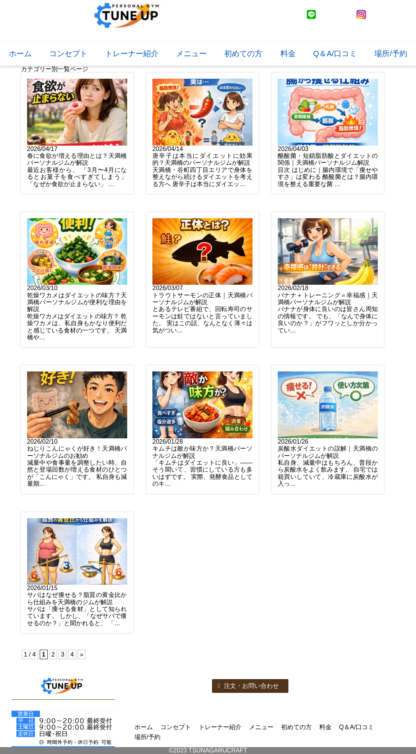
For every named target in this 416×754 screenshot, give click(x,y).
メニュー (191, 53)
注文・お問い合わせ (248, 686)
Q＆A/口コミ (335, 53)
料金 (288, 53)
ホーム (20, 53)
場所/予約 (390, 53)
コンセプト (68, 53)
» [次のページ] (81, 654)
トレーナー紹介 (132, 53)
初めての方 (243, 53)
